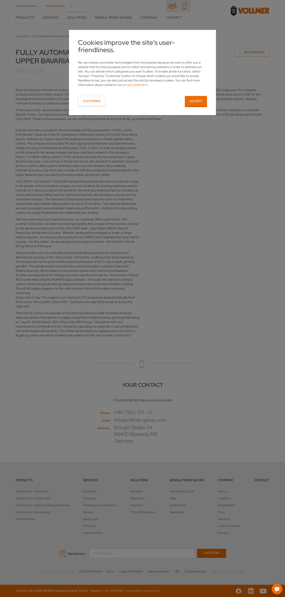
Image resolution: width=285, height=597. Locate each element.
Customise (92, 101)
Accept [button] (196, 101)
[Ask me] (277, 589)
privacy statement (135, 85)
